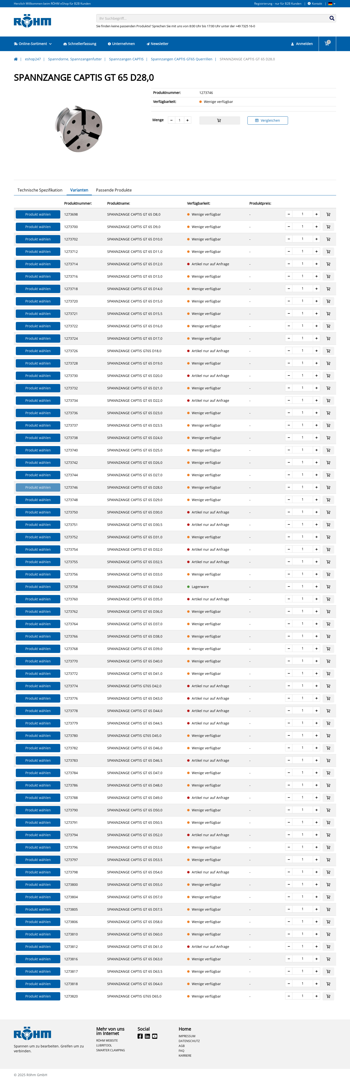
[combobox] (216, 18)
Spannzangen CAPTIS (126, 59)
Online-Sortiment (33, 43)
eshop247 (33, 59)
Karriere (185, 1055)
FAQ (181, 1051)
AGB (182, 1046)
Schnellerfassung (79, 43)
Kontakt (315, 3)
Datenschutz (189, 1041)
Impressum (187, 1036)
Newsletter (157, 43)
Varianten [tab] (79, 190)
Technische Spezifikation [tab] (40, 190)
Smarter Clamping (110, 1050)
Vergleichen (267, 120)
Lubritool (104, 1045)
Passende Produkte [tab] (114, 190)
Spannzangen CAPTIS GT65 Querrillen (181, 59)
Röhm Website (107, 1040)
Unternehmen (121, 43)
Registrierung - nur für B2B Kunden (277, 3)
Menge (158, 120)
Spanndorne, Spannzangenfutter (75, 59)
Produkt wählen (38, 214)
